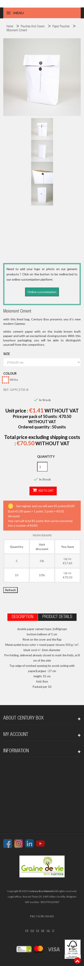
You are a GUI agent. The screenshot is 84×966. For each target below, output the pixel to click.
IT (53, 930)
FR (26, 930)
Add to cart (43, 491)
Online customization (42, 292)
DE (43, 930)
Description (22, 617)
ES (37, 930)
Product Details (57, 617)
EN (32, 930)
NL (48, 930)
